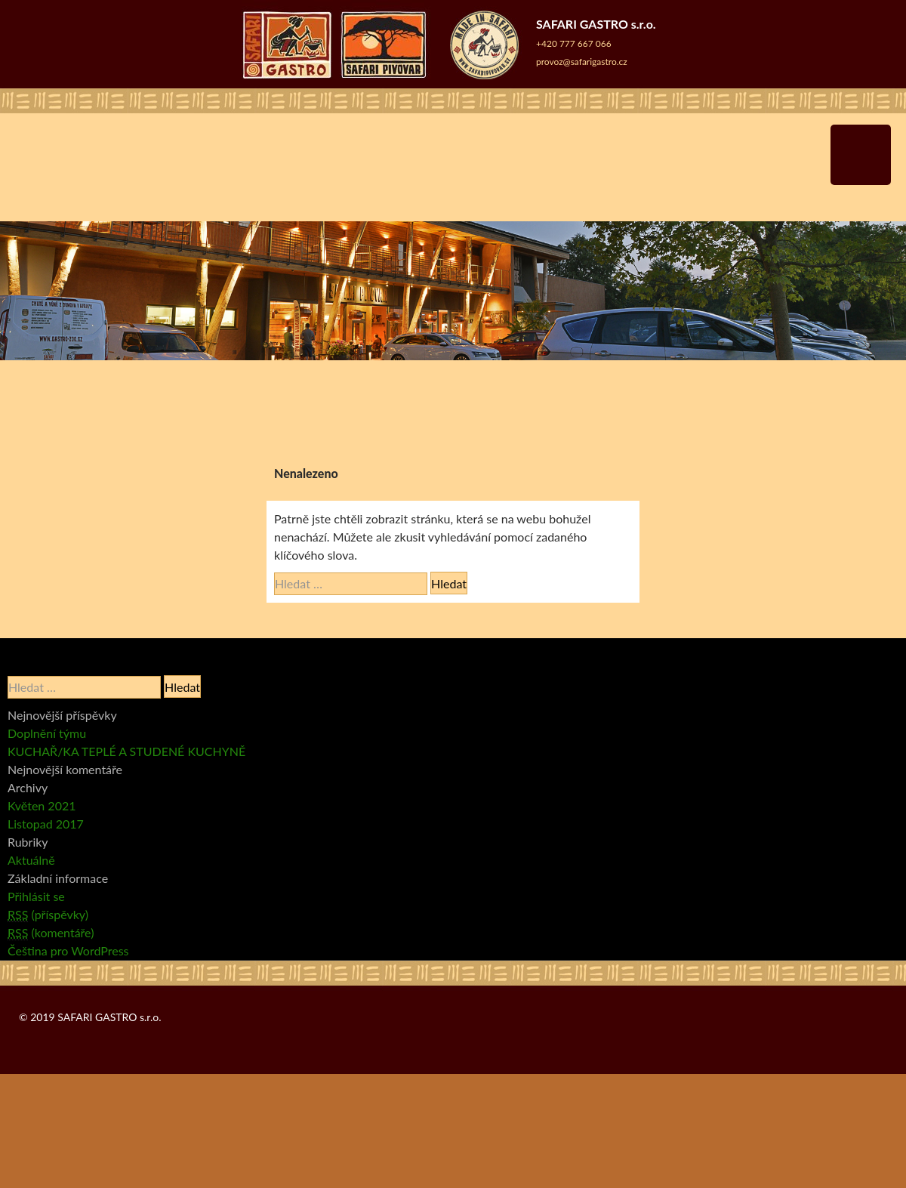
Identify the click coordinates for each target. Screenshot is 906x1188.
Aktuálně (31, 860)
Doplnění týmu (47, 733)
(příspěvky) (48, 914)
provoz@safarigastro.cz (581, 61)
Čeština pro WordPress (68, 950)
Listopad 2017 (46, 823)
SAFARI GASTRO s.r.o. (109, 1017)
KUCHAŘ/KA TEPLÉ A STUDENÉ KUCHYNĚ (126, 751)
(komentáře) (51, 932)
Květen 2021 (42, 805)
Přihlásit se (36, 896)
